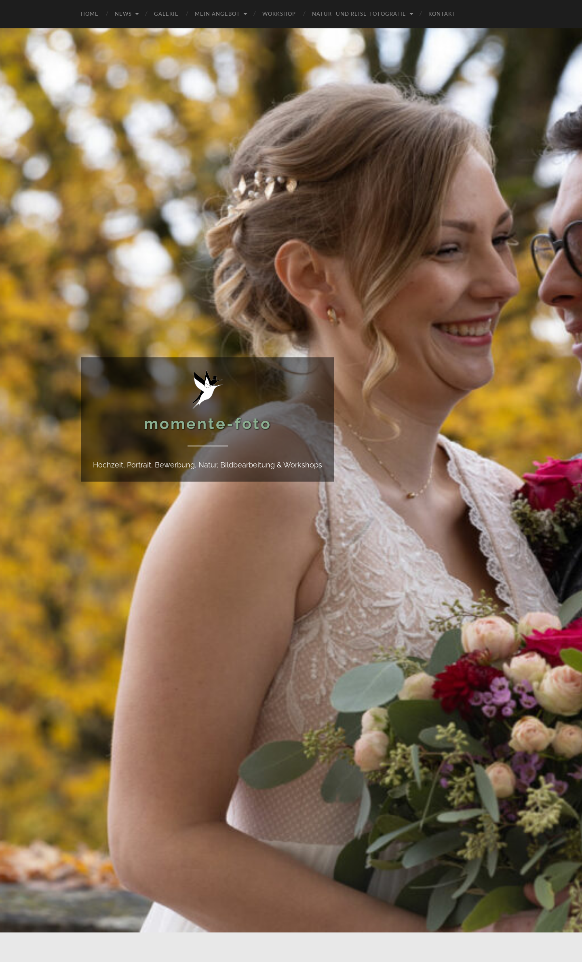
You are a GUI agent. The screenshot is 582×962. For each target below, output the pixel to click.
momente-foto (208, 423)
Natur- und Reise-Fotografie (359, 13)
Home (90, 13)
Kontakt (442, 13)
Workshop (279, 13)
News (123, 13)
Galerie (166, 13)
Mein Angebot (217, 13)
